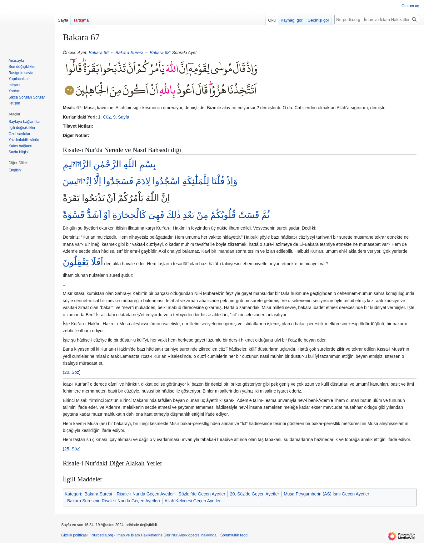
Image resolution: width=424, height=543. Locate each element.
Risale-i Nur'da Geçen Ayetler (145, 493)
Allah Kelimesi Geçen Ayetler (193, 500)
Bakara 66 (99, 52)
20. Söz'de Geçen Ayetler (254, 493)
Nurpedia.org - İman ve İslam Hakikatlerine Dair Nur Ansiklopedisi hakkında (154, 535)
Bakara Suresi (129, 52)
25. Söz (71, 448)
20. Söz (71, 372)
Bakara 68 (160, 52)
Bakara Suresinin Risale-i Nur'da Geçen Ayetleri (113, 500)
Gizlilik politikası (74, 535)
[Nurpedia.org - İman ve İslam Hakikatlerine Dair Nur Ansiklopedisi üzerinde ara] (376, 19)
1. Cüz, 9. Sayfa (113, 116)
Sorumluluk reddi (234, 535)
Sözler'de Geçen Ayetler (201, 493)
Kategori (73, 493)
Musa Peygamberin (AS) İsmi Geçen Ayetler (326, 493)
